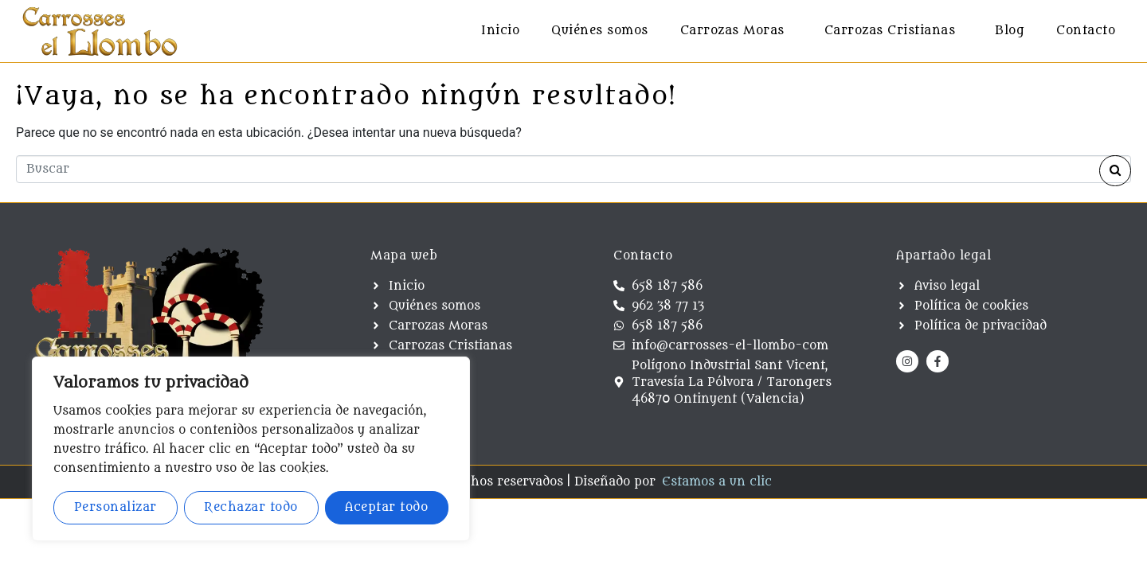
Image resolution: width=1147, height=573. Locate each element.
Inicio (500, 30)
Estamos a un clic (717, 482)
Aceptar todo (386, 507)
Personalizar (115, 507)
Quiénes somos (599, 30)
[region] (251, 449)
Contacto (1085, 30)
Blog (1009, 30)
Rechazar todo (251, 507)
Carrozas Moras (732, 30)
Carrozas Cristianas (890, 30)
